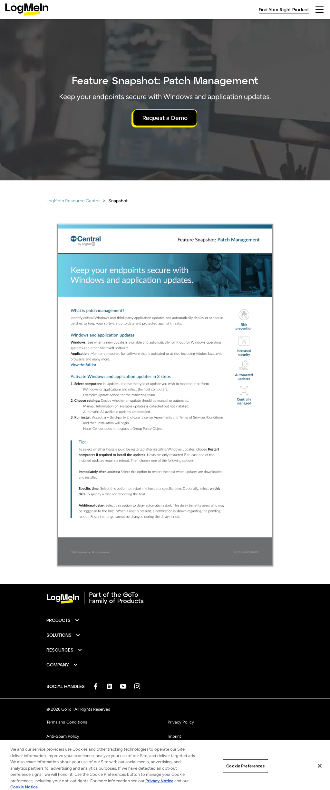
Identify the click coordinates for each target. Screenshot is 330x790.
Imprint (174, 736)
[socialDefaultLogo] (95, 686)
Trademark (56, 750)
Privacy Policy (181, 722)
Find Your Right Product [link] (284, 9)
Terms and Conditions (66, 722)
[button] (63, 620)
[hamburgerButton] (319, 9)
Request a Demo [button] (165, 117)
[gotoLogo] (26, 9)
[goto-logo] (165, 598)
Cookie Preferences (186, 750)
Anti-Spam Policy (62, 736)
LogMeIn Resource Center (73, 201)
